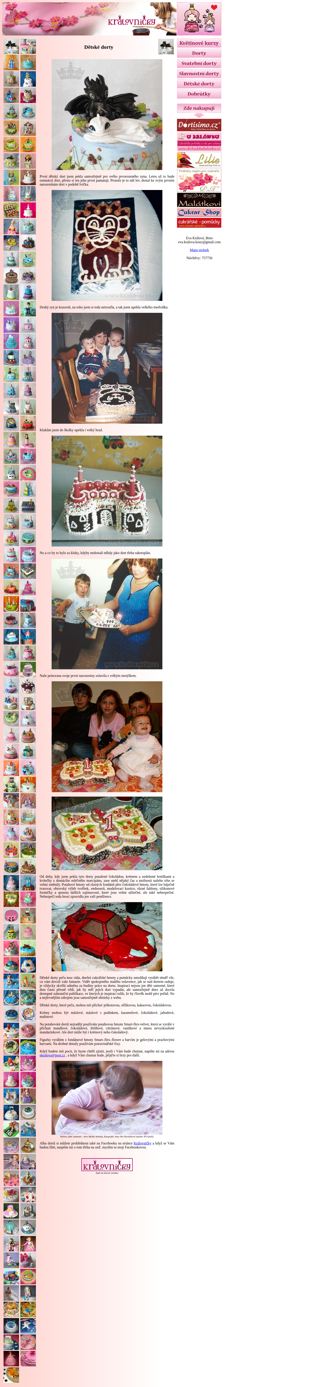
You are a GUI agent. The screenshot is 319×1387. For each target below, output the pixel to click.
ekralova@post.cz (52, 1055)
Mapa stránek (199, 250)
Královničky (142, 1143)
